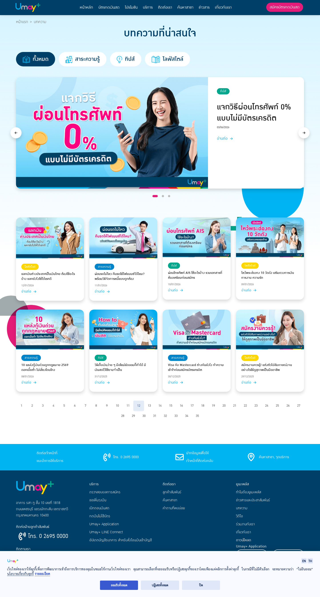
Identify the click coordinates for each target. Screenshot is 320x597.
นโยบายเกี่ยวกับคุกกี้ (20, 574)
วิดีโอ (239, 516)
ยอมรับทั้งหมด (119, 585)
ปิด (201, 585)
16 (181, 405)
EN (304, 561)
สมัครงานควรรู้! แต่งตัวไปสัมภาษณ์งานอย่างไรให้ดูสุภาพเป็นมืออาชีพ (266, 367)
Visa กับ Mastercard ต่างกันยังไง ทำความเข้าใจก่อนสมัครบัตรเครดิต (196, 367)
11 (128, 405)
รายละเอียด (42, 574)
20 (224, 405)
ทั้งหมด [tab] (35, 59)
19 (213, 405)
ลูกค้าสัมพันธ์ (172, 492)
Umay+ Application (104, 524)
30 (144, 416)
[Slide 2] (163, 196)
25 (277, 405)
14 (160, 405)
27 (298, 405)
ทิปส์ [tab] (126, 59)
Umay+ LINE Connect (106, 532)
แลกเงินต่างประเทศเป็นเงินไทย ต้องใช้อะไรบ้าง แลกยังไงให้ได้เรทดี (48, 276)
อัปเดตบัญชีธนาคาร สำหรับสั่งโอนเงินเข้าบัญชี (120, 540)
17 (192, 405)
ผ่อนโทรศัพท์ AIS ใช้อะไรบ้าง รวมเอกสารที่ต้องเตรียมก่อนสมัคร (195, 275)
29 (133, 416)
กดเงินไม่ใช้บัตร (99, 516)
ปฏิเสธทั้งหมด (160, 585)
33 (176, 416)
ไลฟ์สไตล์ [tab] (167, 59)
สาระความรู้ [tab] (82, 59)
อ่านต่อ (225, 138)
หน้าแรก (22, 22)
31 (154, 416)
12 (138, 405)
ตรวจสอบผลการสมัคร (104, 492)
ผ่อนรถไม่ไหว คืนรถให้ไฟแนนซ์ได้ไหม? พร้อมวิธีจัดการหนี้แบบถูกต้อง (119, 276)
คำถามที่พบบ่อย (174, 508)
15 (170, 405)
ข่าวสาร (204, 7)
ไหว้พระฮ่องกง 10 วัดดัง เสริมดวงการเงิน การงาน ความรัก (267, 275)
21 (234, 405)
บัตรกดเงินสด (109, 7)
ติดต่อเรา (165, 7)
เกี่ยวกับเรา (223, 7)
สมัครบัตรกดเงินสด (285, 7)
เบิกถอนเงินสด (99, 508)
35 (197, 416)
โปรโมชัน (131, 7)
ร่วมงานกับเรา (245, 524)
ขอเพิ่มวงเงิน (97, 500)
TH (310, 561)
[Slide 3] (169, 196)
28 (122, 416)
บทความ (241, 508)
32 (165, 416)
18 (202, 405)
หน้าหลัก (86, 7)
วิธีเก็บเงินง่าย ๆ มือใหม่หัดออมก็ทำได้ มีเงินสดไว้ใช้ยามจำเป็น (120, 367)
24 (266, 405)
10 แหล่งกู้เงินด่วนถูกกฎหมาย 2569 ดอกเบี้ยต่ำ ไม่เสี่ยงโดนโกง (44, 367)
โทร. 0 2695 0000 (48, 536)
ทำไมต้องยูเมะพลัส (248, 492)
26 (288, 405)
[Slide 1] (155, 196)
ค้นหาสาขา (185, 7)
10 (117, 405)
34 (186, 416)
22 (245, 405)
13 (149, 405)
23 (256, 405)
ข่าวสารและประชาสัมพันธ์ (253, 500)
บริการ (148, 7)
